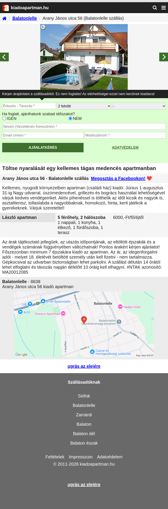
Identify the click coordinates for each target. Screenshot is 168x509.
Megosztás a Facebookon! (118, 178)
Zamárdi (84, 414)
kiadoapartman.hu (97, 464)
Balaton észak (84, 443)
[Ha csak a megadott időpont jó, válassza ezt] (70, 118)
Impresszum (81, 456)
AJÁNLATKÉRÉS (43, 147)
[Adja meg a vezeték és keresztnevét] (84, 126)
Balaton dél (84, 433)
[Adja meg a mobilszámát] (125, 135)
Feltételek (55, 456)
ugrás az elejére (84, 366)
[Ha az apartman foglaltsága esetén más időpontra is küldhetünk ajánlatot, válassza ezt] (4, 118)
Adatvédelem (125, 147)
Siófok (84, 396)
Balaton (84, 424)
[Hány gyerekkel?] (139, 106)
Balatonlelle (84, 405)
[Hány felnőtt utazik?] (84, 106)
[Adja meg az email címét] (43, 135)
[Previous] (4, 57)
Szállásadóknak (84, 382)
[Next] (163, 57)
